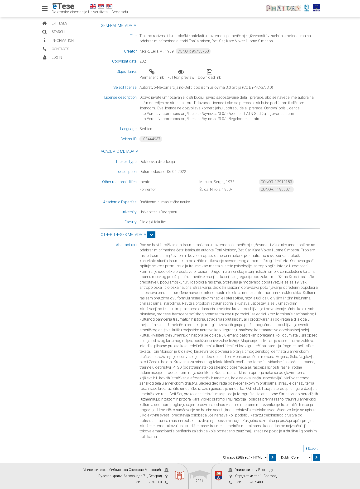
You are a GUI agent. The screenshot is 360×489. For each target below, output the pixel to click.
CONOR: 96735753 (193, 51)
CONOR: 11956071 (276, 189)
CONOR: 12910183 (276, 182)
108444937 (150, 139)
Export (311, 448)
